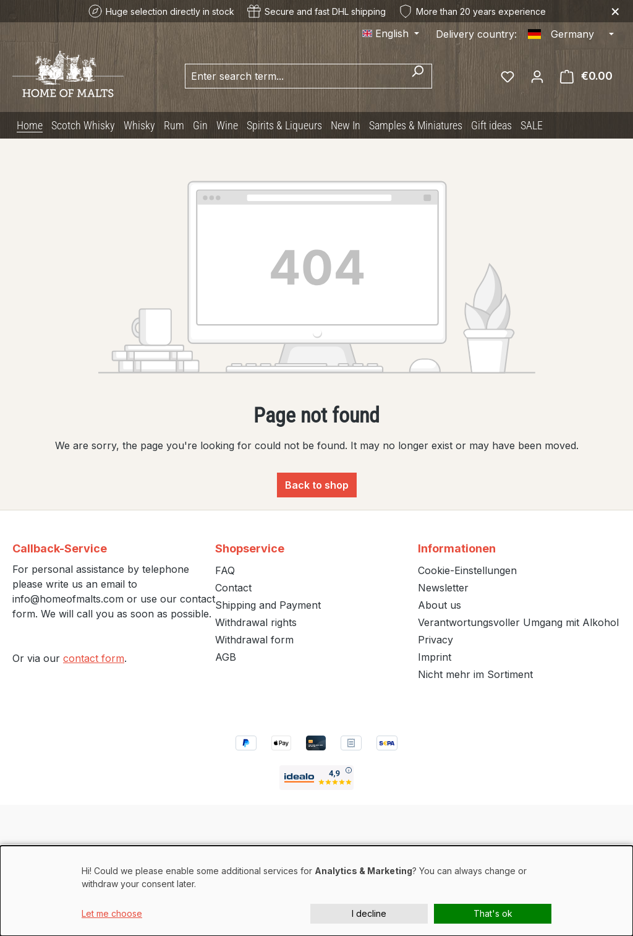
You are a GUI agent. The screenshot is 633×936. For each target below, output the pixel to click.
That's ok (493, 913)
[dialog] (316, 891)
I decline (369, 913)
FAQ (225, 570)
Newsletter (443, 588)
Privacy (435, 639)
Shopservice (249, 548)
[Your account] (537, 76)
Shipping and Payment (268, 605)
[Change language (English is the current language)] (390, 33)
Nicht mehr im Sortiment (475, 674)
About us (439, 605)
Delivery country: (476, 34)
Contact (233, 588)
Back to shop (317, 485)
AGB (225, 657)
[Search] (417, 76)
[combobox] (294, 76)
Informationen (457, 548)
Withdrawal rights (256, 622)
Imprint (434, 657)
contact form (93, 658)
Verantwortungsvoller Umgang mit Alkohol (518, 622)
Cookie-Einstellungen (467, 570)
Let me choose (112, 913)
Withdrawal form (254, 639)
